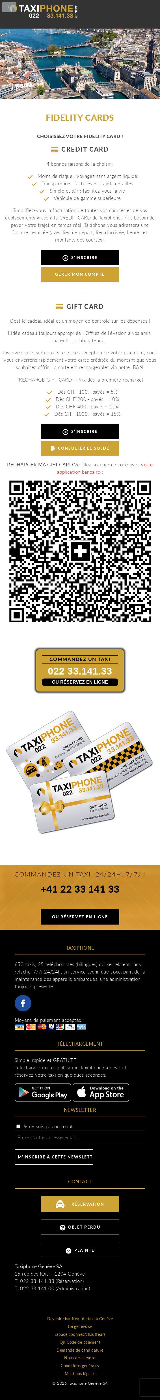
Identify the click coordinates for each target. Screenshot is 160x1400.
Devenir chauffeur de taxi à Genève (80, 1318)
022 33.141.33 (80, 671)
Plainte (80, 1251)
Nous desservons (80, 1357)
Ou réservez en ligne (80, 682)
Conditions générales (80, 1365)
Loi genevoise (80, 1326)
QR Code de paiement (80, 1342)
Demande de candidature (80, 1350)
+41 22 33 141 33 (80, 890)
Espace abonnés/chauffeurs (80, 1334)
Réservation (80, 1203)
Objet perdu (80, 1228)
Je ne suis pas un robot (44, 1126)
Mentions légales (80, 1373)
